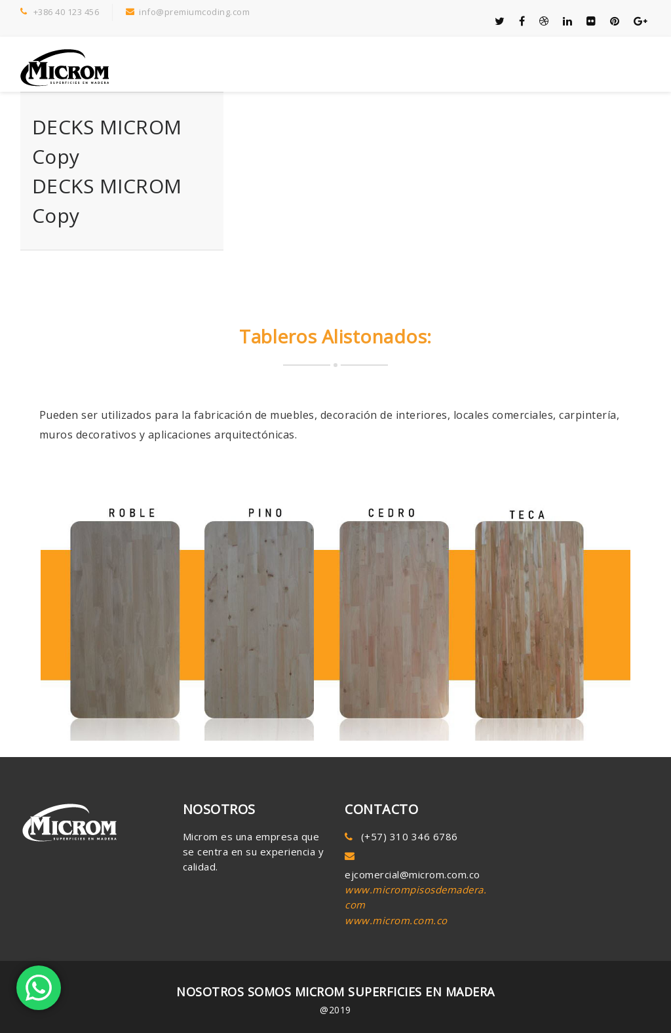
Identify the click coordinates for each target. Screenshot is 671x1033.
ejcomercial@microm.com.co (412, 874)
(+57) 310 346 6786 (409, 836)
